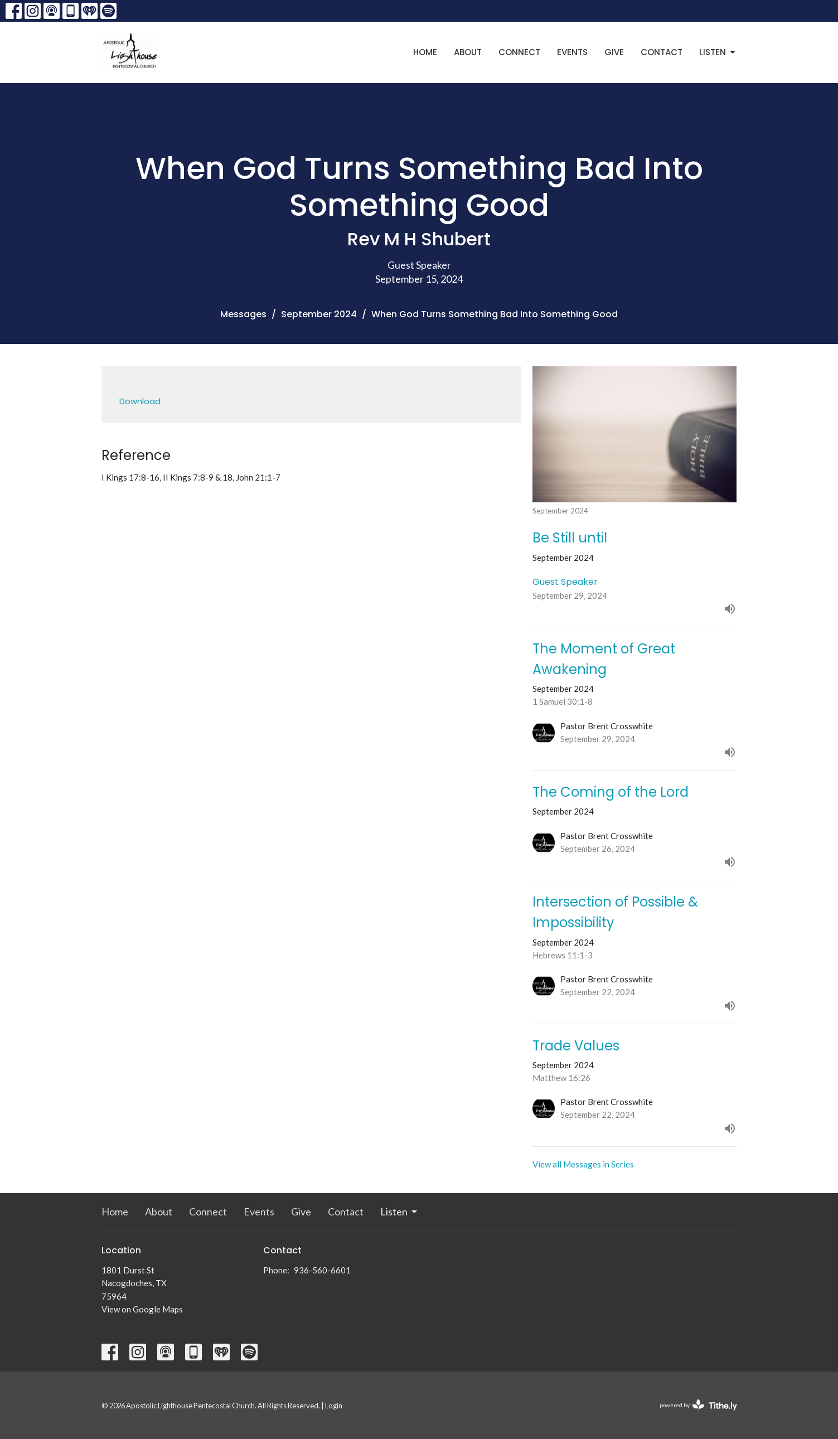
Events (572, 52)
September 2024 (319, 314)
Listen (718, 52)
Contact (661, 52)
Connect (519, 52)
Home (425, 52)
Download (140, 401)
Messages (243, 314)
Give (614, 52)
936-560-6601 (322, 1270)
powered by (698, 1405)
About (468, 52)
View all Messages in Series (583, 1164)
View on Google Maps (142, 1309)
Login (333, 1405)
